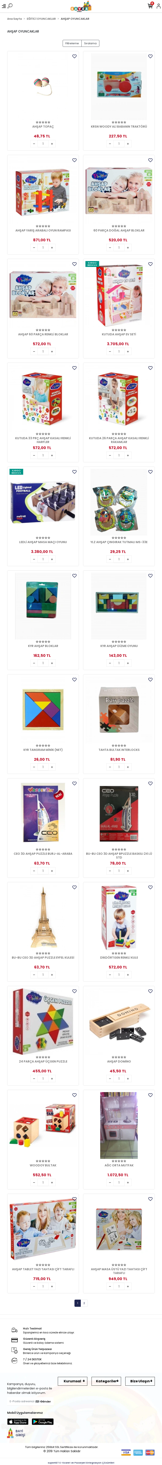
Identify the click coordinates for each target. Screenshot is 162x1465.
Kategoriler (106, 1381)
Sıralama (90, 43)
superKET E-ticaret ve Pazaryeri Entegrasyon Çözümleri (81, 1462)
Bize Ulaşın (140, 1381)
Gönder (43, 1402)
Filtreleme (72, 43)
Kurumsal (72, 1381)
